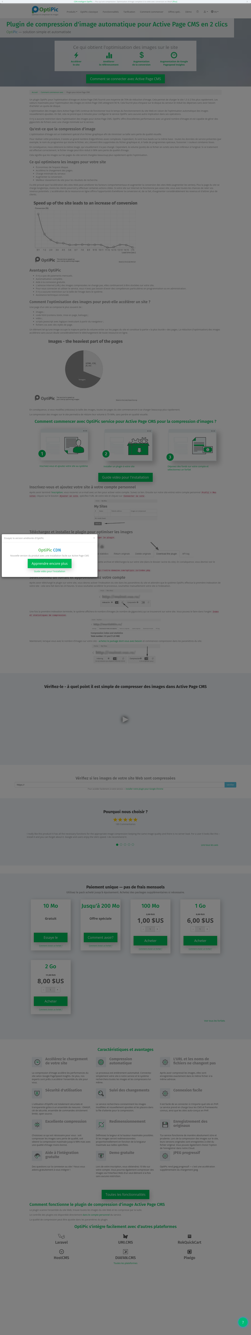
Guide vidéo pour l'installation (49, 571)
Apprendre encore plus (50, 563)
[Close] (94, 538)
